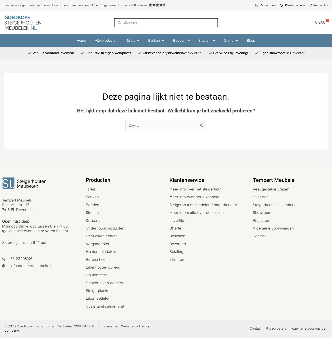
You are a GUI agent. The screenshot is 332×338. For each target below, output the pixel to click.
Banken (156, 41)
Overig (231, 41)
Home (81, 40)
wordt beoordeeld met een (76, 5)
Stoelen (207, 41)
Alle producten (106, 40)
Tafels (132, 41)
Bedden (181, 41)
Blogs (251, 40)
